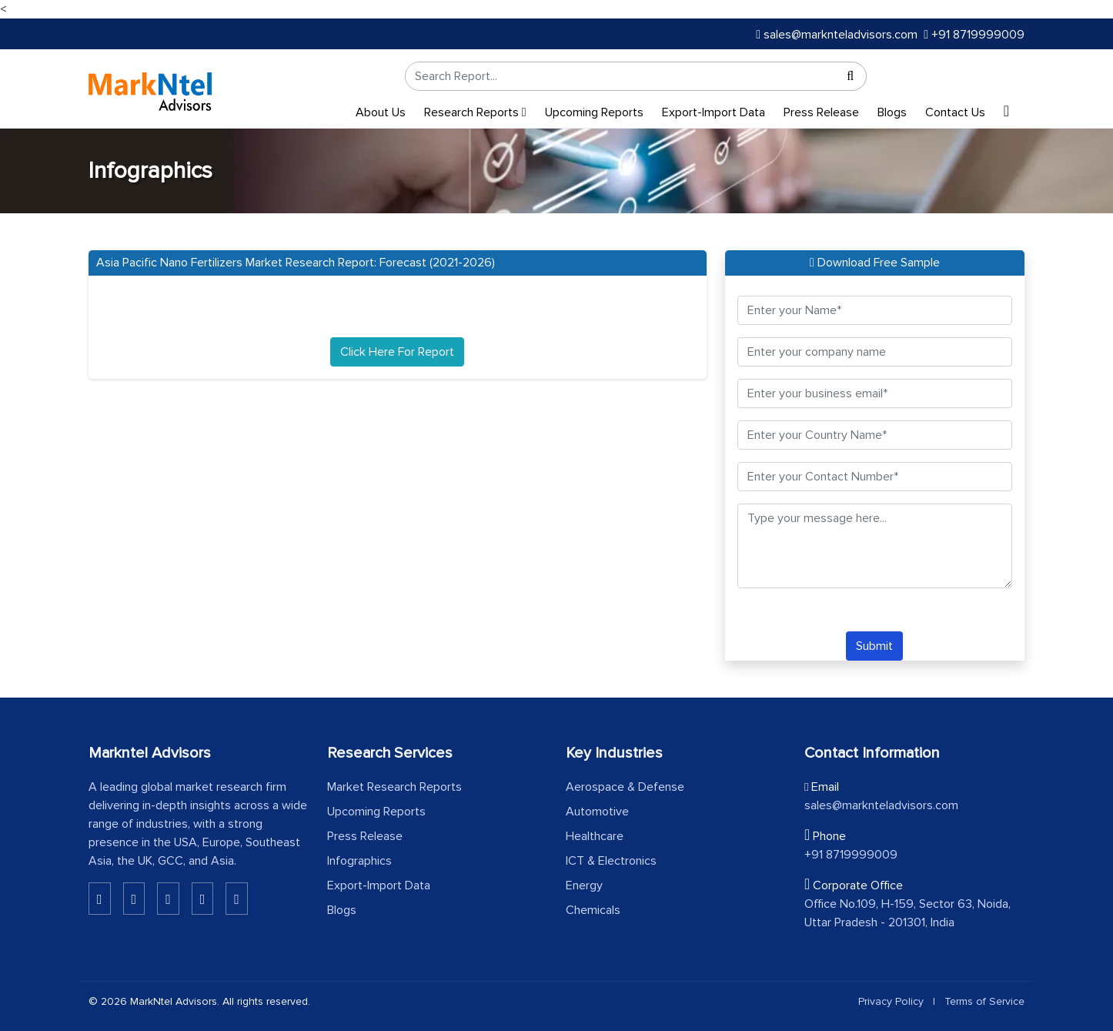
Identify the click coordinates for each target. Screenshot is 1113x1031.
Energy (584, 885)
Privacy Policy (891, 1001)
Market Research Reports (394, 787)
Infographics (359, 861)
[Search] (850, 76)
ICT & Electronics (611, 861)
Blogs (892, 112)
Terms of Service (984, 1001)
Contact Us (955, 112)
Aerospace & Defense (625, 787)
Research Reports (475, 112)
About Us (381, 112)
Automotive (597, 811)
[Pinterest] (237, 898)
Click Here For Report (397, 352)
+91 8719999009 (974, 34)
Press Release (821, 112)
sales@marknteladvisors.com (836, 34)
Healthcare (594, 836)
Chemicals (593, 910)
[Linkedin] (100, 898)
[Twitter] (168, 898)
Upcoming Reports (594, 112)
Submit (874, 646)
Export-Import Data (713, 112)
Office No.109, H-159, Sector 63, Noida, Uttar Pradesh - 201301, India (907, 913)
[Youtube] (203, 898)
